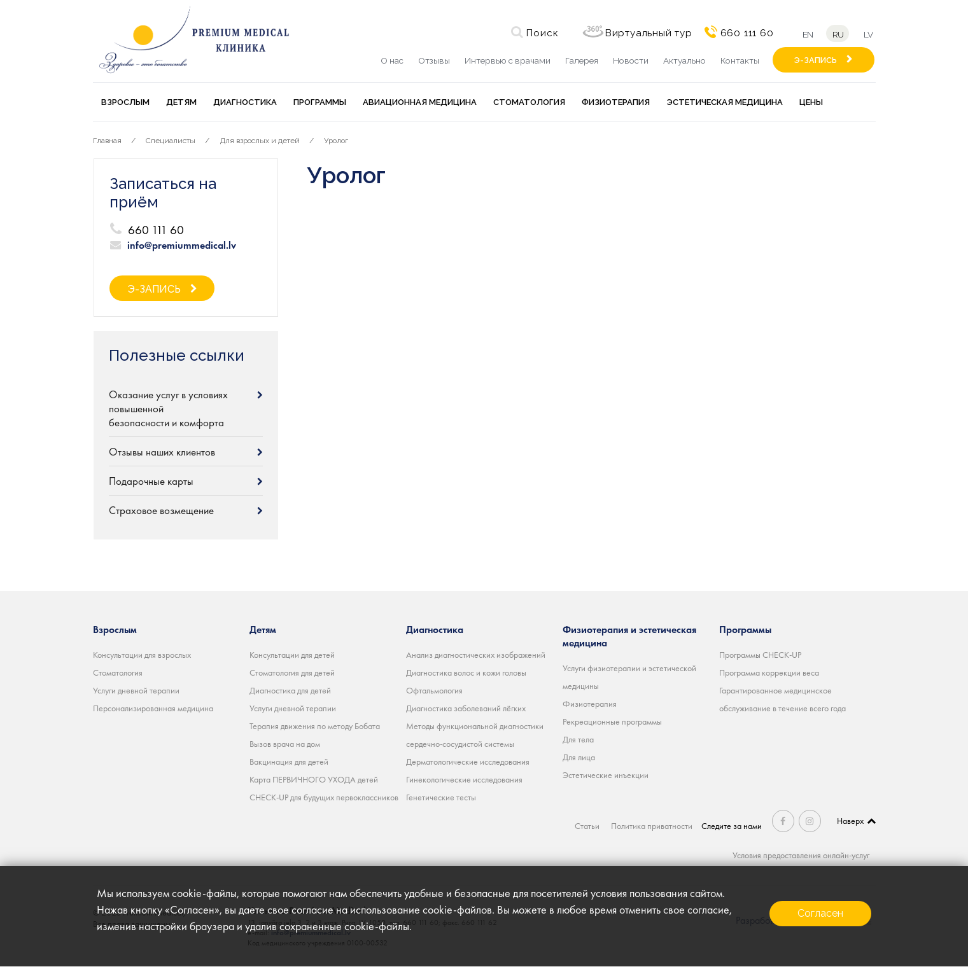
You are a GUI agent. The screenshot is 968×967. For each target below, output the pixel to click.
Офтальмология (434, 690)
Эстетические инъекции (606, 775)
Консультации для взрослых (142, 654)
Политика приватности (653, 825)
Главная (107, 140)
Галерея (581, 60)
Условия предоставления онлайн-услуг (801, 855)
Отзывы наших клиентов (162, 452)
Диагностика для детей (290, 690)
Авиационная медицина (420, 102)
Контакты (739, 60)
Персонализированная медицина (153, 708)
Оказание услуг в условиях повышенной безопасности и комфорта (168, 408)
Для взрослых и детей (260, 140)
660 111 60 (744, 33)
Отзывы (434, 60)
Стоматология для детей (292, 672)
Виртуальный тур (646, 33)
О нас (392, 60)
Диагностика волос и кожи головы (466, 672)
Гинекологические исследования (464, 779)
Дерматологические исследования (468, 761)
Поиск (540, 33)
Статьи (588, 825)
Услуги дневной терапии (136, 690)
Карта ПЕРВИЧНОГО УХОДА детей (313, 779)
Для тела (578, 739)
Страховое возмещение (161, 510)
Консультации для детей (292, 654)
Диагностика (245, 102)
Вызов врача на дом (284, 743)
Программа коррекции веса (769, 672)
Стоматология (529, 102)
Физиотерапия (616, 102)
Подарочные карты (151, 481)
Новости (631, 60)
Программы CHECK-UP (760, 654)
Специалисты (170, 140)
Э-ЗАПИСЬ (815, 60)
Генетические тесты (441, 797)
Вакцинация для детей (288, 761)
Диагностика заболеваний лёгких (466, 708)
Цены (811, 102)
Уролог (336, 140)
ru (837, 34)
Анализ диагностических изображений (475, 654)
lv (869, 34)
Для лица (579, 757)
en (806, 34)
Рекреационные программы (612, 721)
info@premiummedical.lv (181, 245)
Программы (319, 102)
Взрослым (125, 102)
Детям (181, 102)
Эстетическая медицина (724, 102)
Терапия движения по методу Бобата (314, 726)
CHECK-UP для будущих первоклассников (323, 797)
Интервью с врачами (508, 60)
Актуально (684, 60)
